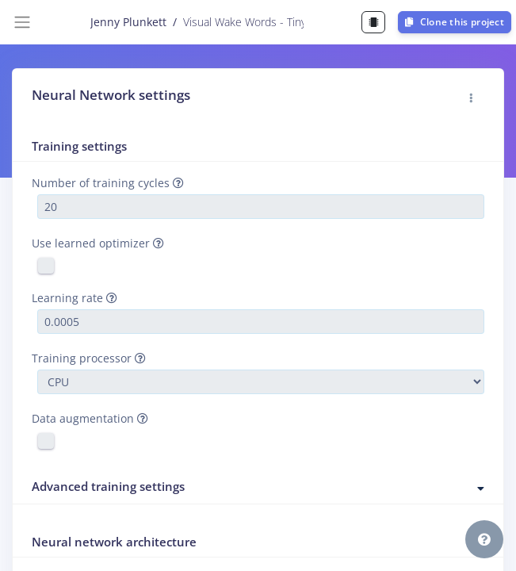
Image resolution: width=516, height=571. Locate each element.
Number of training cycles (108, 182)
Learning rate (74, 297)
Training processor (89, 358)
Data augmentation (90, 418)
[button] (471, 98)
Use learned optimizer (98, 243)
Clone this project (454, 22)
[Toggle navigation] (22, 22)
